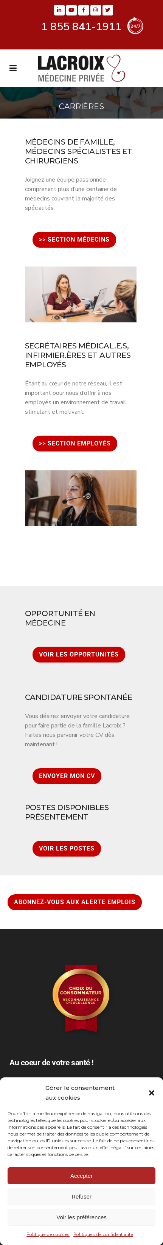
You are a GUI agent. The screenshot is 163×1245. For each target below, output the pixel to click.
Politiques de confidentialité (103, 1234)
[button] (151, 1093)
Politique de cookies (48, 1234)
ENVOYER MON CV (67, 776)
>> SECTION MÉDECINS (74, 239)
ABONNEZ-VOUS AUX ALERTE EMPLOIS (74, 902)
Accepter (81, 1176)
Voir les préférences (81, 1217)
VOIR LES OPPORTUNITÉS (79, 654)
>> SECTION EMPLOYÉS (75, 443)
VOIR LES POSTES (67, 848)
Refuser (81, 1196)
